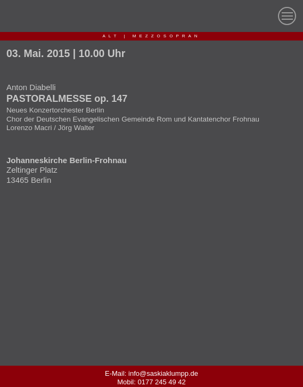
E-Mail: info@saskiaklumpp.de (151, 373)
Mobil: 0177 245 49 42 (151, 382)
